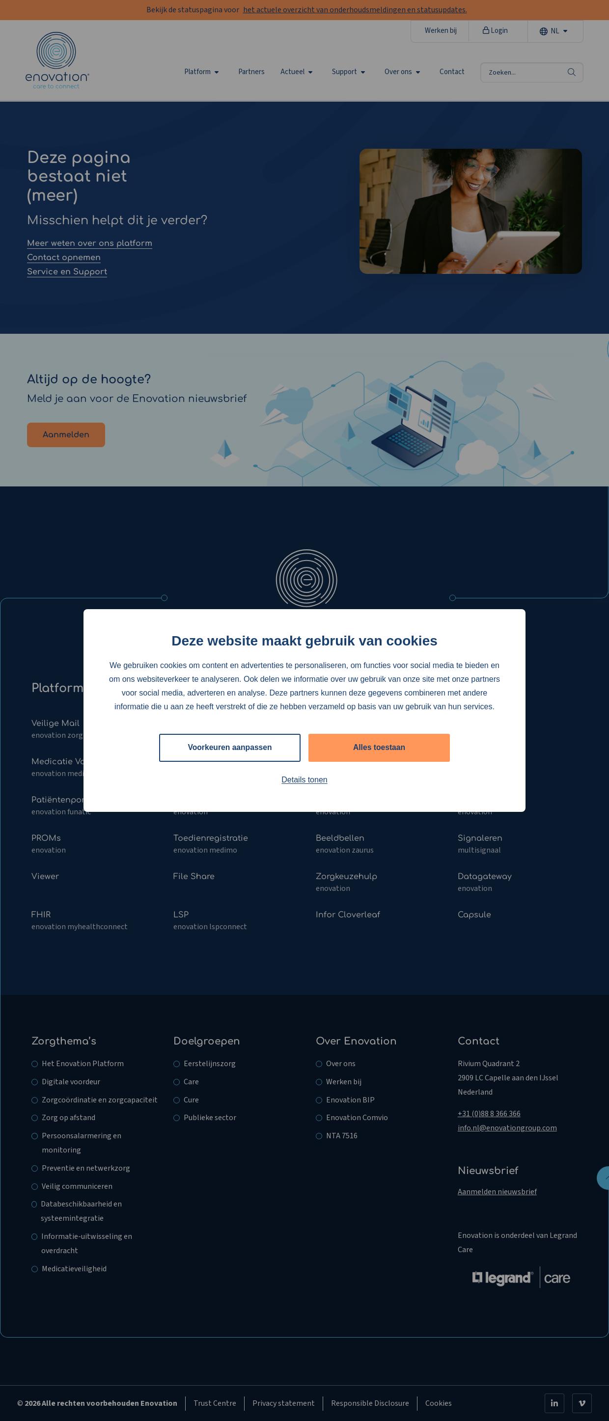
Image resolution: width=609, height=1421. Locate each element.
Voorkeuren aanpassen (230, 747)
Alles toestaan (379, 747)
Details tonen (304, 780)
